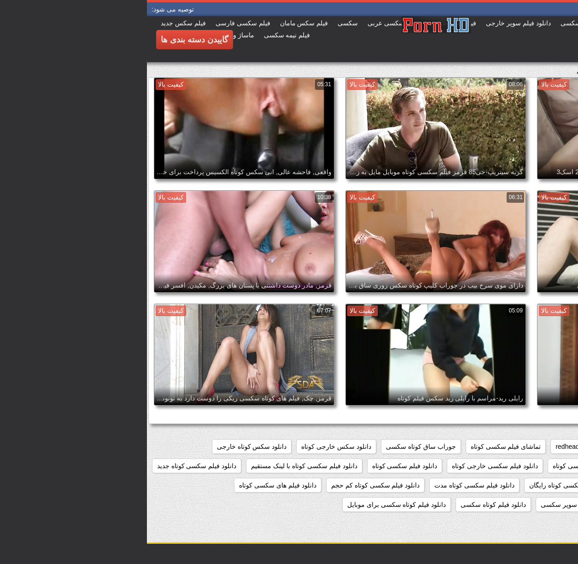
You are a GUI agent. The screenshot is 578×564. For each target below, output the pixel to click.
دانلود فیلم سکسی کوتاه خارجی (524, 485)
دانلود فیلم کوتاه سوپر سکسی (434, 504)
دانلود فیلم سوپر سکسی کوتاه (446, 466)
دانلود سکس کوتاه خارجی (105, 446)
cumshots (502, 446)
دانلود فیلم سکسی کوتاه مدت (327, 485)
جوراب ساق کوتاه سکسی (274, 446)
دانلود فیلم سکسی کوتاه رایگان (424, 485)
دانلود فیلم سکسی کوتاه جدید (50, 466)
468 (561, 446)
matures (462, 446)
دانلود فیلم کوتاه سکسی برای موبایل (249, 504)
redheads (422, 446)
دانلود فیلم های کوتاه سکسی (528, 504)
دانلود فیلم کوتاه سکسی (346, 504)
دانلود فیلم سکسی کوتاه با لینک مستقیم (157, 466)
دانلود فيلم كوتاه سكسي (534, 466)
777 (536, 446)
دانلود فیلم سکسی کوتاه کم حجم (228, 485)
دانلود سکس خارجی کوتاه (189, 446)
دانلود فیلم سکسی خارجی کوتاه (348, 466)
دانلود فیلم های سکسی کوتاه (130, 485)
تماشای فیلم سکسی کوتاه (359, 446)
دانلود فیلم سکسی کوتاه (258, 466)
